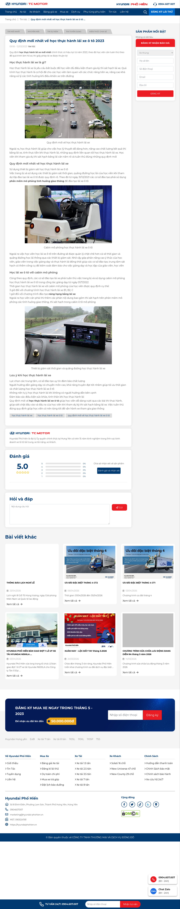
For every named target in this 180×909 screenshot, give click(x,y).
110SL (72, 739)
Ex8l (32, 739)
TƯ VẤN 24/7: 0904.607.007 (58, 904)
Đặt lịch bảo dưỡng (52, 784)
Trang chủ (11, 11)
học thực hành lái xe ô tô (50, 415)
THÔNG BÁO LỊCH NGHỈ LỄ (21, 582)
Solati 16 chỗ (118, 763)
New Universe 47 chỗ (123, 768)
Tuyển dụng (13, 774)
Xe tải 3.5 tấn (83, 774)
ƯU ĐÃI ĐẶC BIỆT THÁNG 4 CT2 (81, 582)
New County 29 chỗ (122, 774)
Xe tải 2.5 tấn (83, 768)
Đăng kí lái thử (49, 768)
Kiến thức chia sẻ (98, 31)
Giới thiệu (11, 763)
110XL (81, 739)
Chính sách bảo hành (157, 774)
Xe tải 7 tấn (44, 739)
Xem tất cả (14, 604)
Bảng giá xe (50, 11)
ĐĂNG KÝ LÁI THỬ (162, 11)
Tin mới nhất (13, 31)
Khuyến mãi (33, 31)
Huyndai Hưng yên (16, 739)
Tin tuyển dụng (73, 31)
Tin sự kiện (52, 31)
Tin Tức (10, 768)
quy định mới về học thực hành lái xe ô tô (89, 415)
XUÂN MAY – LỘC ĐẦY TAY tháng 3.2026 (86, 651)
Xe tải (23, 11)
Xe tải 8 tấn (59, 739)
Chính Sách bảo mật (157, 768)
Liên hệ (124, 11)
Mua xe (64, 11)
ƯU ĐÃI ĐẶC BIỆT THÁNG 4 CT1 (139, 582)
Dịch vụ (75, 11)
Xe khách (34, 11)
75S (98, 739)
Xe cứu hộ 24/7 (153, 779)
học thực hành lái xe (22, 415)
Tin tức (113, 11)
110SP (90, 739)
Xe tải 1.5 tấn (83, 763)
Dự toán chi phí (50, 774)
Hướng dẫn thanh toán (158, 763)
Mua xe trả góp (49, 779)
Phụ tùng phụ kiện (94, 11)
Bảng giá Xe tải (49, 763)
